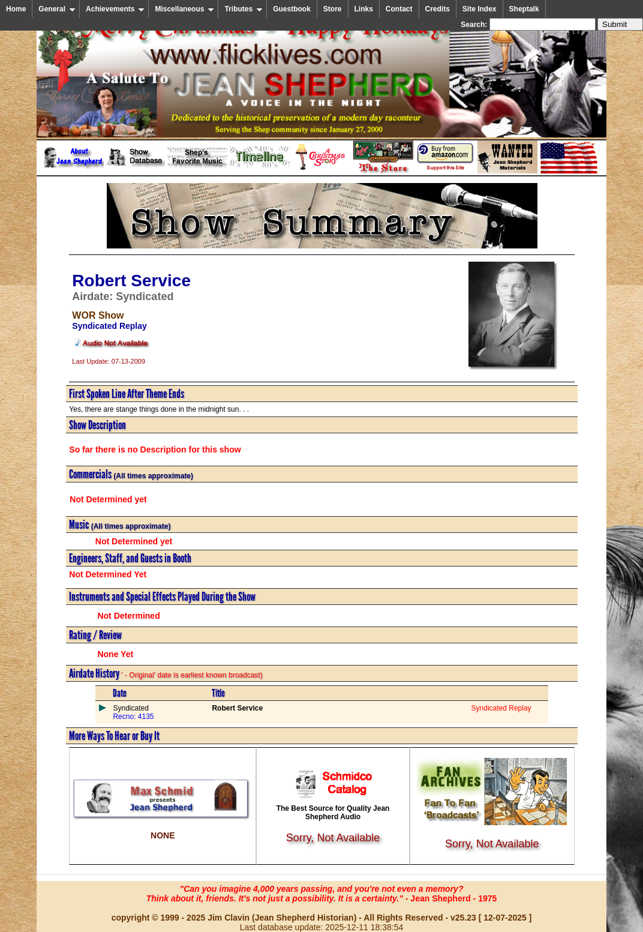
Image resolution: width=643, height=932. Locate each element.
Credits (437, 9)
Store (332, 9)
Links (363, 9)
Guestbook (292, 9)
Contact (399, 9)
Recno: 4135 (133, 716)
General (57, 9)
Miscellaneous (184, 9)
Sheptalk (524, 9)
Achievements (115, 9)
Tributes (243, 9)
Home (16, 9)
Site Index (479, 9)
